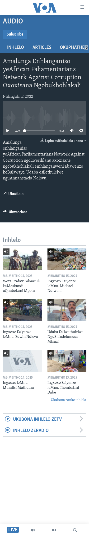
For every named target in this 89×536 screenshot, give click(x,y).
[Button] (15, 213)
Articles (42, 47)
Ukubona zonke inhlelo (68, 400)
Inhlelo (15, 47)
